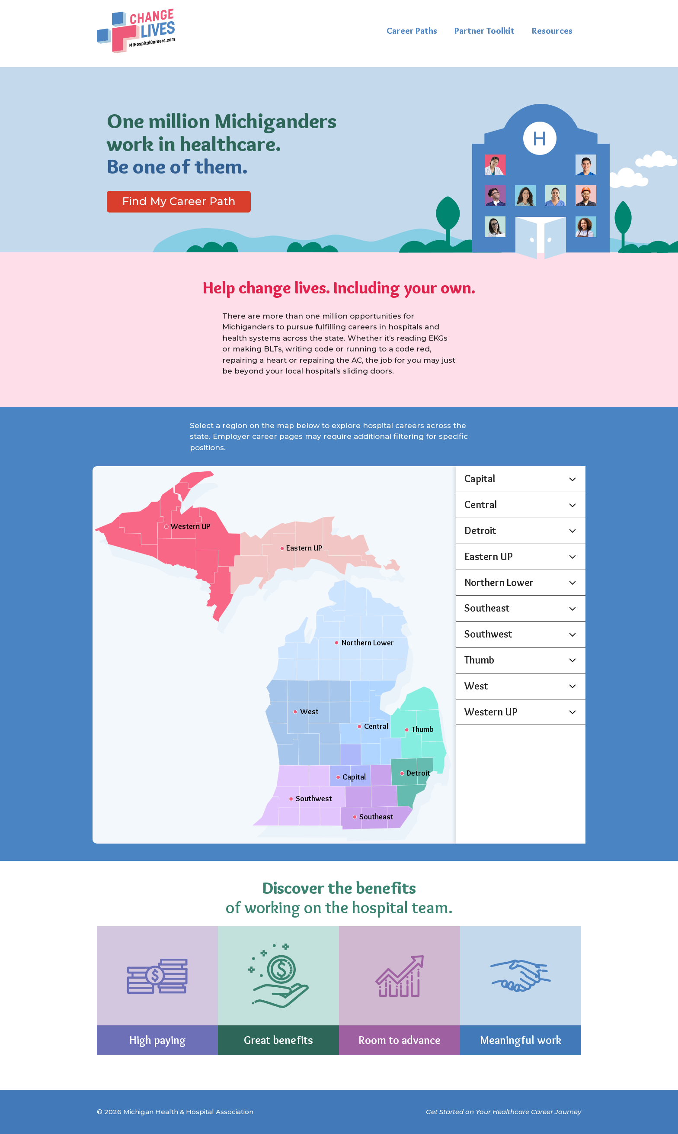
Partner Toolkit (484, 31)
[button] (520, 479)
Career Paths (412, 31)
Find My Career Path (179, 201)
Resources (552, 31)
